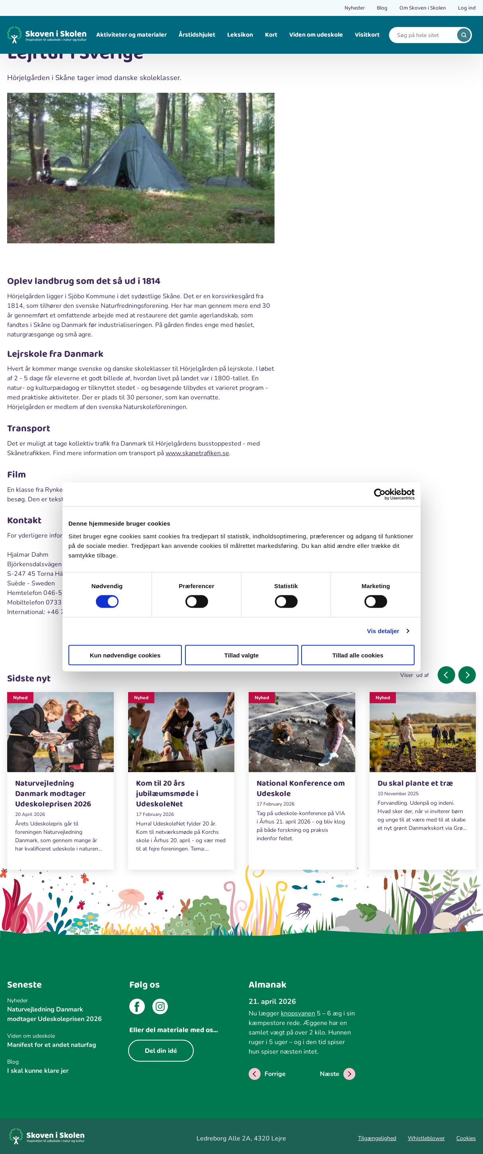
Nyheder (355, 8)
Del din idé (161, 1050)
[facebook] (137, 1008)
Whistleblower (426, 1138)
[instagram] (160, 1008)
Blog (382, 8)
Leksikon (240, 35)
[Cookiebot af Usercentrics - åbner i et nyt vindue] (380, 495)
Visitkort (367, 35)
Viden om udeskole (316, 35)
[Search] (424, 35)
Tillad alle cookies (357, 654)
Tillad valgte (241, 654)
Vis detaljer (383, 631)
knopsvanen (298, 1013)
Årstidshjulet (197, 35)
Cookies (466, 1138)
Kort (271, 35)
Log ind (467, 8)
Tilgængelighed (377, 1138)
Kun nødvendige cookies (125, 654)
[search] (464, 35)
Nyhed (20, 697)
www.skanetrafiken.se (197, 453)
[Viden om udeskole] (60, 1036)
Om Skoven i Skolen (422, 8)
